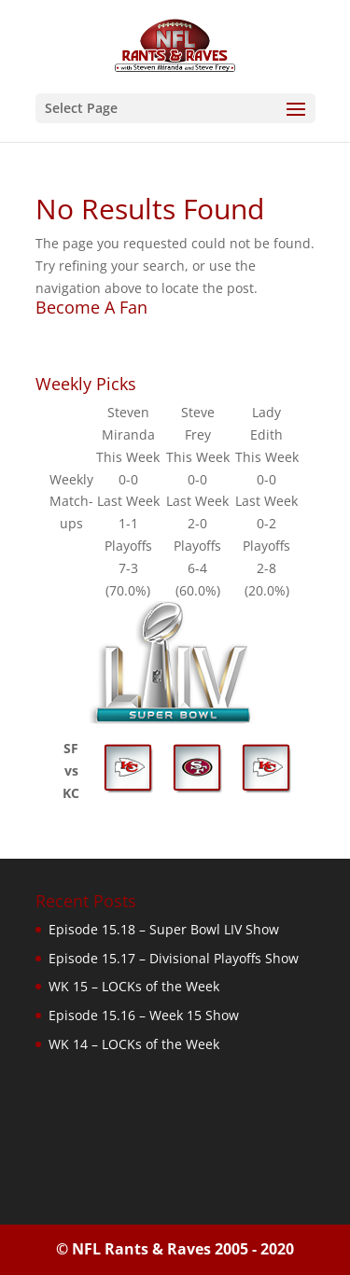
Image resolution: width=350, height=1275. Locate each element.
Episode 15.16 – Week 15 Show (144, 1015)
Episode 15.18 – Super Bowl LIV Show (164, 929)
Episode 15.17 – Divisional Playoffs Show (174, 958)
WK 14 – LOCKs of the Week (134, 1044)
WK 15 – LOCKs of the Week (134, 986)
